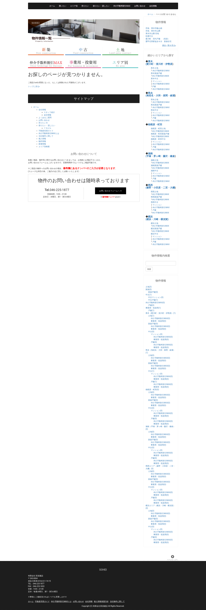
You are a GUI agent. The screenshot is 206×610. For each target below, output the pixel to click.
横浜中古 (154, 234)
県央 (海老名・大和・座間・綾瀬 (160, 94)
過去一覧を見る (168, 45)
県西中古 (154, 202)
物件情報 (42, 141)
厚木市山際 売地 (152, 33)
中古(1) (149, 295)
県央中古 (154, 110)
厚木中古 (154, 78)
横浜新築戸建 (156, 228)
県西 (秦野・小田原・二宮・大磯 (160, 186)
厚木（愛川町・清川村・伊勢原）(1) (161, 313)
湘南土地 (154, 160)
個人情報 (42, 139)
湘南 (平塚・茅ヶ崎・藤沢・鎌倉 (160, 154)
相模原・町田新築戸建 (160, 134)
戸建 (154, 86)
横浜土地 (154, 223)
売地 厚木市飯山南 (154, 28)
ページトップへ (172, 558)
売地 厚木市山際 (153, 31)
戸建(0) (151, 305)
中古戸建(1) (153, 300)
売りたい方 (43, 123)
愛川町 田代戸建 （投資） (158, 39)
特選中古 (149, 36)
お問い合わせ (139, 6)
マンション (157, 81)
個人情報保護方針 (101, 601)
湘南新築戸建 (156, 165)
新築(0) (149, 289)
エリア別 (74, 6)
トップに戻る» (34, 86)
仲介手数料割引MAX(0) (155, 303)
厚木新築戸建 (156, 73)
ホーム (52, 6)
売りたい (85, 6)
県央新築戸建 (156, 105)
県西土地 (154, 192)
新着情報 (42, 144)
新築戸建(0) (153, 292)
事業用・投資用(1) (153, 308)
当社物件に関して (46, 136)
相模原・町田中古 (158, 139)
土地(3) (149, 287)
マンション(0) (156, 334)
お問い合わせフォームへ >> (110, 191)
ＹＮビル (47, 128)
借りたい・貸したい (101, 6)
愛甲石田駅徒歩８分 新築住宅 (158, 41)
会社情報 (153, 6)
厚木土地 (154, 68)
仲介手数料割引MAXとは (49, 133)
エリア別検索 (44, 146)
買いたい (62, 6)
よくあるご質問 (45, 117)
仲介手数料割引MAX (121, 6)
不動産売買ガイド (46, 131)
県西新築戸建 (156, 197)
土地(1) (151, 316)
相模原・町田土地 (158, 128)
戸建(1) (151, 310)
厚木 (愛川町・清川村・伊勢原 (159, 62)
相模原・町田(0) (152, 389)
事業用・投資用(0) (158, 321)
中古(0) (151, 331)
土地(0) (151, 355)
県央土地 (154, 99)
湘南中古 (154, 171)
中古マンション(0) (155, 297)
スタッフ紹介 (49, 112)
